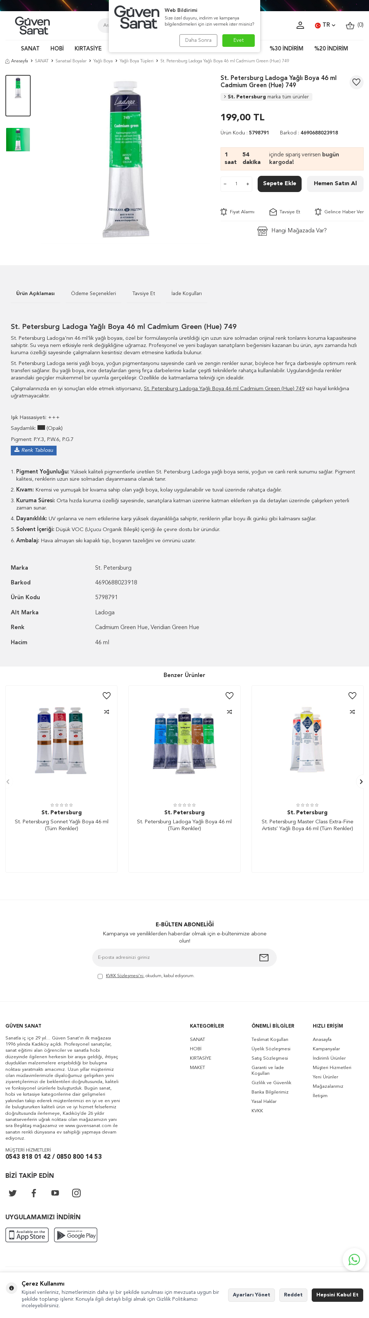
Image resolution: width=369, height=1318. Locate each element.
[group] (125, 159)
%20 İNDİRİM (331, 49)
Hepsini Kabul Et (337, 1294)
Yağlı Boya (103, 61)
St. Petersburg (266, 96)
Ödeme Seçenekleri (93, 293)
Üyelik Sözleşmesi (271, 1049)
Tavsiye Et (285, 211)
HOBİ (57, 49)
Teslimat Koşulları (270, 1039)
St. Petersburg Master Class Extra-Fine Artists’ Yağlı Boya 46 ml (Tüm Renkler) (308, 825)
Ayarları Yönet (251, 1294)
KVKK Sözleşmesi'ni (124, 976)
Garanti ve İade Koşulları (268, 1070)
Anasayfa (16, 61)
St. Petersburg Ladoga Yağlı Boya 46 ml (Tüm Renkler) (184, 825)
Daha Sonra (198, 40)
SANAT (30, 49)
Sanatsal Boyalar (70, 61)
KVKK (257, 1111)
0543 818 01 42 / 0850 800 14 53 (53, 1157)
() (355, 25)
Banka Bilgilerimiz (270, 1092)
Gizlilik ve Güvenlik (271, 1083)
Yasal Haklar (264, 1101)
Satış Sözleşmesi (270, 1058)
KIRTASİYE (88, 49)
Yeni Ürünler (325, 1077)
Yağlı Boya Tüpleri (137, 61)
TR (325, 25)
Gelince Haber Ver (339, 211)
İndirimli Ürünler (329, 1058)
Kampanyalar (326, 1049)
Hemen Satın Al (335, 184)
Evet (239, 40)
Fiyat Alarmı (237, 211)
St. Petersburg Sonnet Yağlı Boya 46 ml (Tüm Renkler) (61, 825)
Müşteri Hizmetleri (332, 1067)
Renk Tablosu (37, 450)
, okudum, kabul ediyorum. (146, 976)
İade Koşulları (187, 293)
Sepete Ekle (279, 184)
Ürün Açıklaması (35, 293)
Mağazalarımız (328, 1086)
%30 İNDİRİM (286, 49)
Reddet (293, 1294)
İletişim (320, 1096)
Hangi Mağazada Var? (292, 231)
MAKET (197, 1067)
